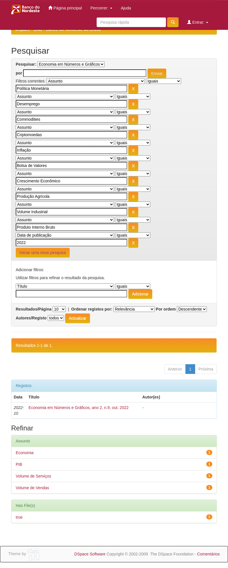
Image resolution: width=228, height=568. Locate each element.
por (19, 73)
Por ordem (166, 309)
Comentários (208, 554)
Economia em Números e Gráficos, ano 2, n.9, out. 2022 (79, 407)
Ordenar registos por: (91, 309)
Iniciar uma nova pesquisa (42, 252)
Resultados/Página (33, 309)
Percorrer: (101, 8)
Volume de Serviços (33, 476)
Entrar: (197, 22)
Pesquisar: (26, 64)
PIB (19, 464)
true (19, 517)
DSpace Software (89, 554)
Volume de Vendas (32, 488)
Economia (24, 452)
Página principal (65, 7)
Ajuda (126, 8)
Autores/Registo (31, 318)
